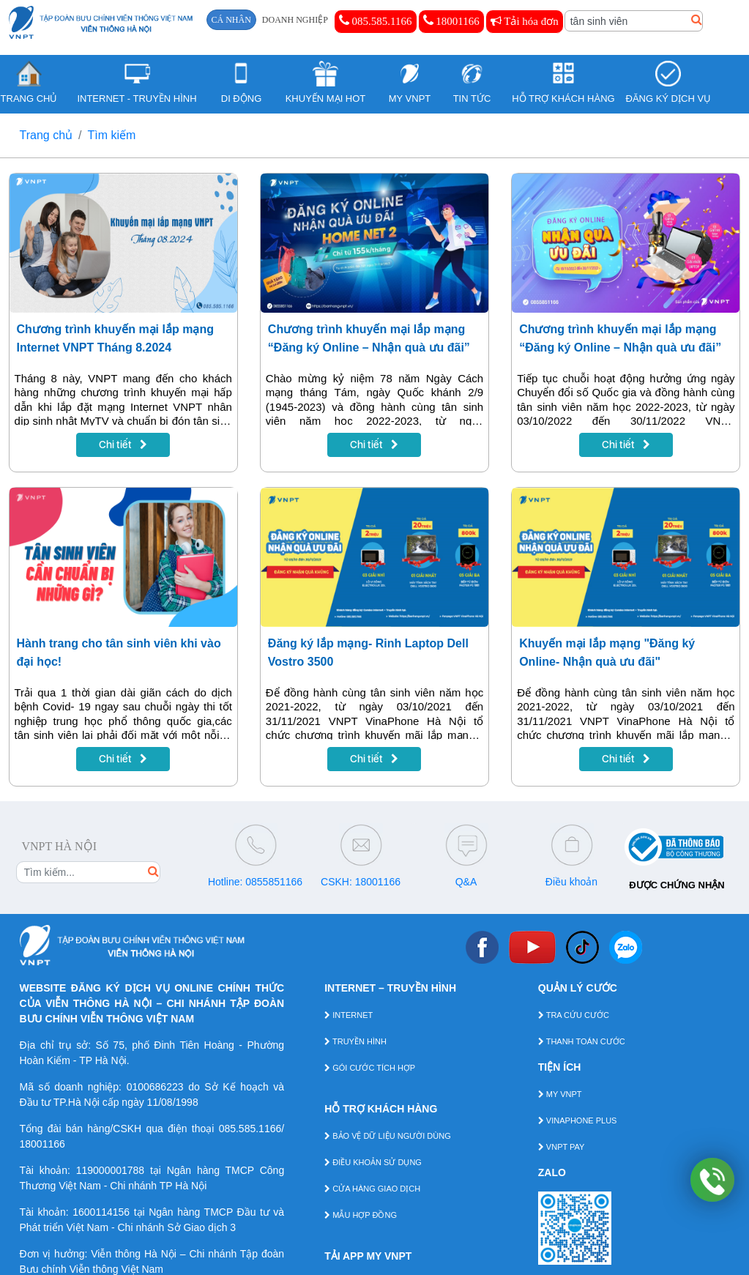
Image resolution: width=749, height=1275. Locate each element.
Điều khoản (571, 882)
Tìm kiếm (112, 135)
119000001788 (110, 1170)
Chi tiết (123, 444)
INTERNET (348, 1015)
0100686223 (155, 1087)
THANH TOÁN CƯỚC (581, 1041)
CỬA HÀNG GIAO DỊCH (372, 1188)
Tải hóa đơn (525, 21)
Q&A (466, 882)
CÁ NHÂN (231, 20)
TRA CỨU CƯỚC (573, 1015)
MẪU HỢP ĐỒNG (360, 1215)
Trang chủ (46, 135)
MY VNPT (560, 1094)
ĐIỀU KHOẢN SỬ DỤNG (373, 1162)
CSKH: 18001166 (360, 882)
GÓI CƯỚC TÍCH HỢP (369, 1067)
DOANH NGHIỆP (295, 20)
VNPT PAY (561, 1146)
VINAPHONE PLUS (577, 1120)
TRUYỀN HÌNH (355, 1041)
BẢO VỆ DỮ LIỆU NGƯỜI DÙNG (387, 1135)
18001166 (451, 20)
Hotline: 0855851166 (255, 882)
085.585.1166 (375, 20)
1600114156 (101, 1212)
